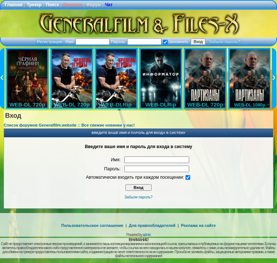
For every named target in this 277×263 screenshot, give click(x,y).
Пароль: (136, 41)
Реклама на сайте (198, 225)
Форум (93, 4)
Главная (14, 4)
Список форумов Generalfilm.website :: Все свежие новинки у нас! (69, 125)
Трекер (34, 4)
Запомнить (175, 41)
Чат (109, 4)
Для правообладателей (152, 225)
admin (147, 235)
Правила (72, 4)
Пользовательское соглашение (92, 225)
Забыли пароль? (224, 41)
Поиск (52, 4)
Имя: (88, 41)
